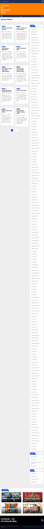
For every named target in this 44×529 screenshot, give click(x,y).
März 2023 (33, 132)
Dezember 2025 (34, 42)
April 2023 (33, 129)
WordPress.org (34, 481)
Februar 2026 (34, 37)
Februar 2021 (33, 199)
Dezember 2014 (34, 400)
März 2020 (33, 229)
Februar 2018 (33, 297)
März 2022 (33, 164)
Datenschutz (39, 526)
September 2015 (34, 375)
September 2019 (34, 245)
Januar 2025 (33, 72)
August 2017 (33, 313)
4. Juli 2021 (20, 115)
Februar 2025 (34, 69)
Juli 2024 (33, 88)
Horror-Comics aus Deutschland (21, 28)
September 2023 (34, 115)
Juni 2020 (33, 221)
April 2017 (33, 324)
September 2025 (34, 50)
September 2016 (34, 343)
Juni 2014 (33, 416)
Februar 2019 (33, 264)
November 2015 (34, 370)
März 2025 (33, 67)
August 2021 (33, 183)
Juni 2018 (33, 286)
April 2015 (33, 389)
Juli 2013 (33, 446)
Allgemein (3, 26)
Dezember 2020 (34, 205)
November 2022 (34, 142)
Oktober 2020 (34, 210)
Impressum (34, 526)
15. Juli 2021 (5, 73)
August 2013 (33, 443)
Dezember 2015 (34, 367)
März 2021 (33, 197)
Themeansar (3, 527)
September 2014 (34, 408)
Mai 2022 (33, 159)
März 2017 (33, 327)
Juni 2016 (33, 351)
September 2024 (34, 83)
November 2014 (34, 403)
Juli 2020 (33, 218)
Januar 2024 (33, 105)
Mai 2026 (33, 29)
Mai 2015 (33, 386)
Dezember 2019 (34, 237)
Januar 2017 (33, 332)
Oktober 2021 (34, 178)
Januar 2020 (33, 235)
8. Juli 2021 (20, 92)
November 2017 (34, 305)
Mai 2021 (33, 191)
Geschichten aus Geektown (32, 499)
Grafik (25, 507)
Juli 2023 (33, 121)
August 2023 (33, 118)
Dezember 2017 (34, 302)
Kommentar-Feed (34, 479)
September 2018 (34, 278)
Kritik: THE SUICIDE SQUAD (7, 28)
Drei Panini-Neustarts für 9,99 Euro (10, 509)
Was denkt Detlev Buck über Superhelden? (7, 70)
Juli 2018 (33, 283)
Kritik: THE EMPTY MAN (21, 49)
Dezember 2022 (34, 140)
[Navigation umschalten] (21, 16)
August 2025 (33, 53)
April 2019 (33, 259)
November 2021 (34, 175)
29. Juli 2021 (5, 31)
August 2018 (33, 281)
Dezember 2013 (34, 432)
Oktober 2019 (34, 243)
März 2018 (33, 294)
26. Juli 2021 (5, 51)
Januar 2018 (33, 300)
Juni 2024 (33, 91)
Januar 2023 (33, 137)
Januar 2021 (33, 202)
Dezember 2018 (34, 270)
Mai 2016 (33, 354)
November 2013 (34, 435)
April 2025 (33, 64)
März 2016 (33, 359)
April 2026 (33, 31)
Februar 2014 (33, 427)
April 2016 (33, 356)
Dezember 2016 (34, 335)
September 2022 (34, 148)
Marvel (4, 497)
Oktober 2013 (34, 438)
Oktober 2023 (34, 113)
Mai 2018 (33, 289)
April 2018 (33, 291)
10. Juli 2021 (5, 93)
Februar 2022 (34, 167)
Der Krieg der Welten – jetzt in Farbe (20, 112)
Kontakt (30, 526)
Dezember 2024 (34, 75)
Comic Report (34, 456)
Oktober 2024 (34, 80)
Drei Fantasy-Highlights (5, 49)
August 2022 (33, 151)
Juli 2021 (33, 186)
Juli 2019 (33, 251)
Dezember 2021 (34, 172)
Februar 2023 (34, 134)
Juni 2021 (33, 189)
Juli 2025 (33, 56)
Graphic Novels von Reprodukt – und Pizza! (31, 509)
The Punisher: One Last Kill (11, 499)
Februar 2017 (33, 329)
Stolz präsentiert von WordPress (6, 526)
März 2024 (33, 99)
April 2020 (33, 226)
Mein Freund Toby (21, 90)
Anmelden (33, 473)
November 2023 (34, 110)
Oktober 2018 (34, 275)
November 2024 (34, 77)
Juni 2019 (33, 254)
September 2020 (34, 213)
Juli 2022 (33, 153)
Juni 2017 (33, 319)
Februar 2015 (33, 394)
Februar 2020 (34, 232)
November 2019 (34, 240)
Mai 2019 (33, 256)
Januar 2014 (33, 430)
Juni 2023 (33, 124)
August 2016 (33, 346)
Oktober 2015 (34, 373)
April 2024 (33, 96)
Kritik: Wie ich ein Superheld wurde (7, 91)
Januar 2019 (33, 267)
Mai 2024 (33, 94)
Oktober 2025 (34, 48)
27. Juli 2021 (20, 31)
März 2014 (33, 424)
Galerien (26, 526)
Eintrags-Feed (34, 476)
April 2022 (33, 161)
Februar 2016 (33, 362)
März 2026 (33, 34)
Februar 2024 (34, 102)
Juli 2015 (33, 381)
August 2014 (33, 411)
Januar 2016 (33, 365)
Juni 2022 (33, 156)
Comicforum (33, 459)
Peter (10, 31)
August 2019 (33, 248)
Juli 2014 (33, 413)
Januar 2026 (33, 40)
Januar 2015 (33, 397)
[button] (40, 16)
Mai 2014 (33, 419)
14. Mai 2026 (6, 500)
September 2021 (34, 180)
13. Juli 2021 (20, 73)
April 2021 (33, 194)
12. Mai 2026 (27, 511)
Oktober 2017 (34, 308)
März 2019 (33, 262)
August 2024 (33, 86)
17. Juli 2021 (20, 51)
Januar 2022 (33, 170)
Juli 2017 (33, 316)
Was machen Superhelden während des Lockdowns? (20, 70)
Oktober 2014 (34, 405)
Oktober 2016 (34, 340)
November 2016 (34, 338)
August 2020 (33, 216)
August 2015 (33, 378)
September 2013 (34, 440)
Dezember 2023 (34, 107)
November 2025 (34, 45)
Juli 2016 (33, 348)
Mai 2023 (33, 126)
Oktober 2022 (34, 145)
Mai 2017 (33, 321)
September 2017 (34, 310)
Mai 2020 (33, 224)
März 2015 (33, 392)
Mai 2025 (33, 61)
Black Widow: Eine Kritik (7, 111)
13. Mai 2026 (6, 511)
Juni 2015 (33, 384)
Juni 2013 (33, 449)
